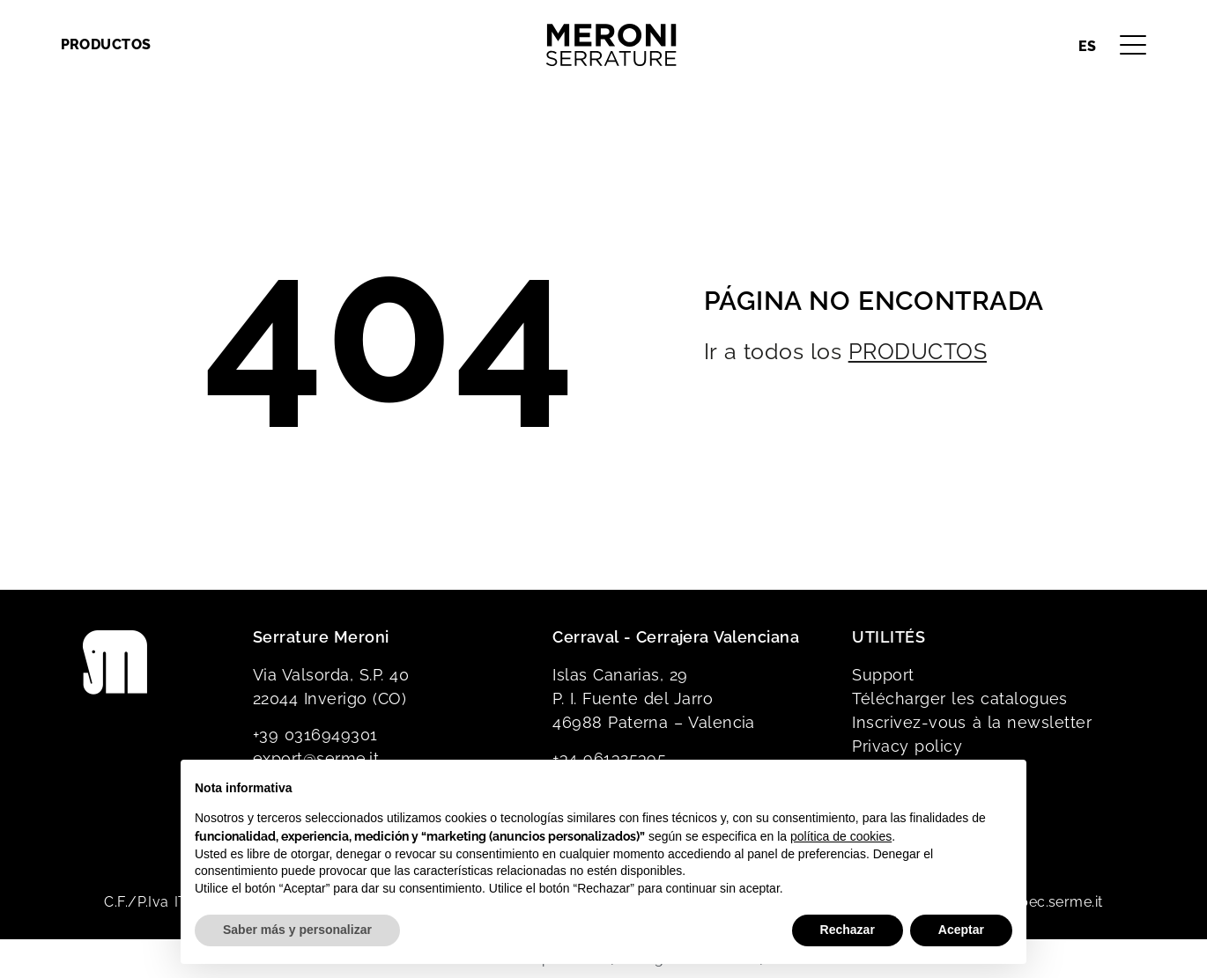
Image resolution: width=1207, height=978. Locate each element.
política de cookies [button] (841, 836)
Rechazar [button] (847, 930)
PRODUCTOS (917, 351)
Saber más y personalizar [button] (297, 930)
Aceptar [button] (961, 930)
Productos (106, 44)
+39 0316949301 (315, 734)
